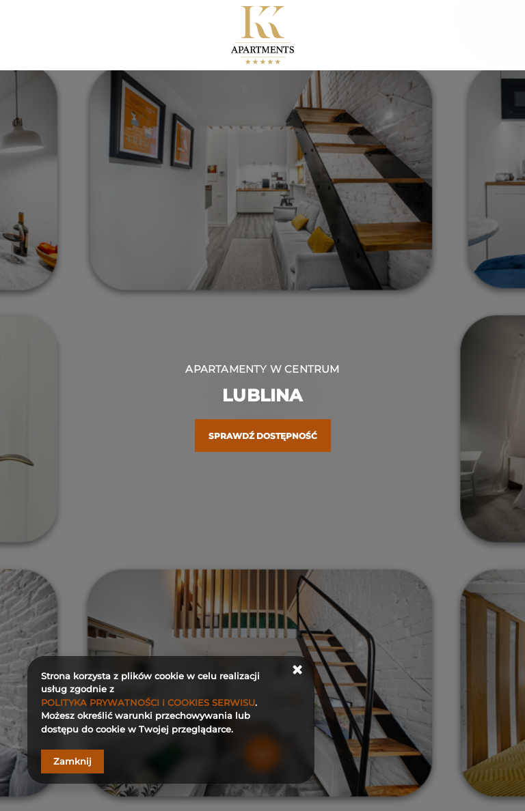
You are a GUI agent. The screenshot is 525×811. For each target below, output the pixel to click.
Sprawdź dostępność (262, 436)
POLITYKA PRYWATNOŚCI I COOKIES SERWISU (148, 702)
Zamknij (72, 761)
